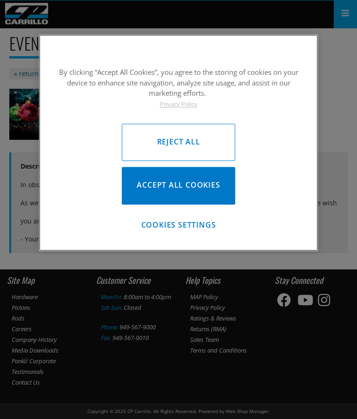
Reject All (178, 142)
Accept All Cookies (178, 185)
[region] (178, 143)
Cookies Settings (178, 225)
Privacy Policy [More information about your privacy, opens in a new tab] (179, 104)
